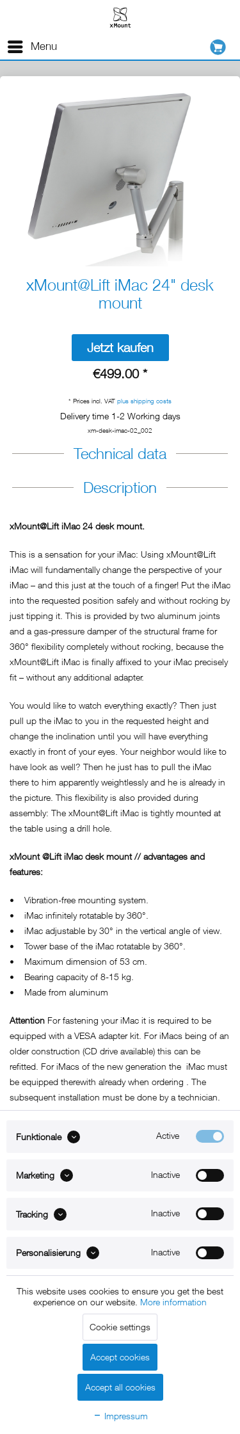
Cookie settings (120, 1326)
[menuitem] (31, 47)
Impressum (120, 1415)
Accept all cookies (120, 1387)
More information (173, 1301)
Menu (32, 44)
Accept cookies (120, 1356)
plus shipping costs (144, 401)
